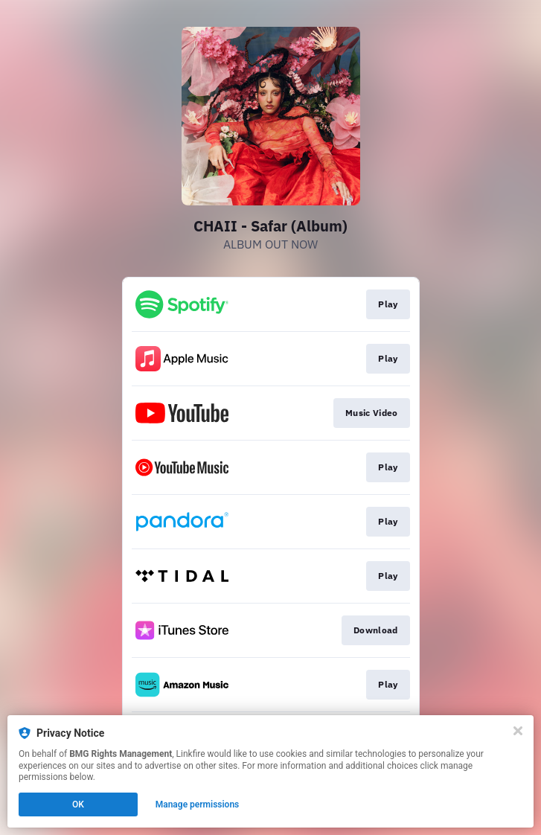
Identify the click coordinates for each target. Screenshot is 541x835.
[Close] (518, 731)
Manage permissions (198, 804)
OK (78, 804)
